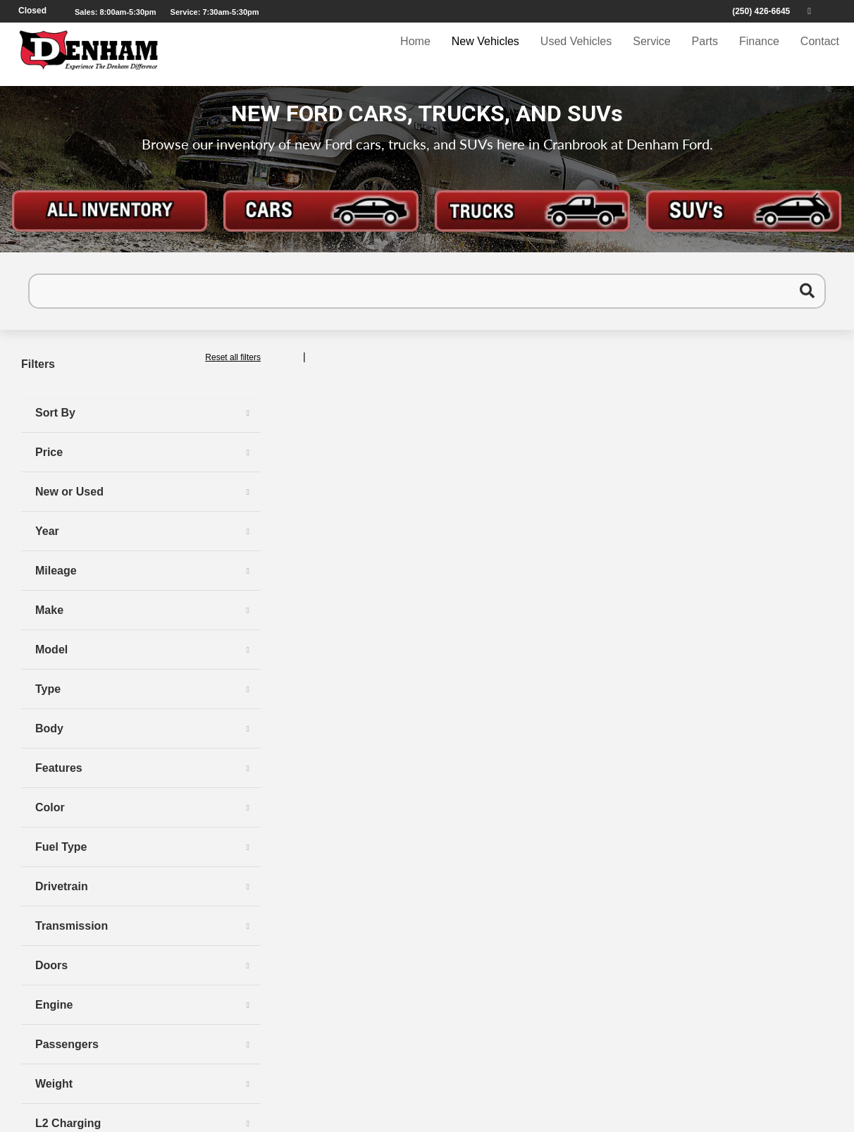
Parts (705, 54)
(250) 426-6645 (761, 11)
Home (415, 54)
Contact (819, 54)
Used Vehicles (576, 54)
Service (651, 54)
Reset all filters (233, 357)
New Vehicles (485, 54)
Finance (759, 54)
